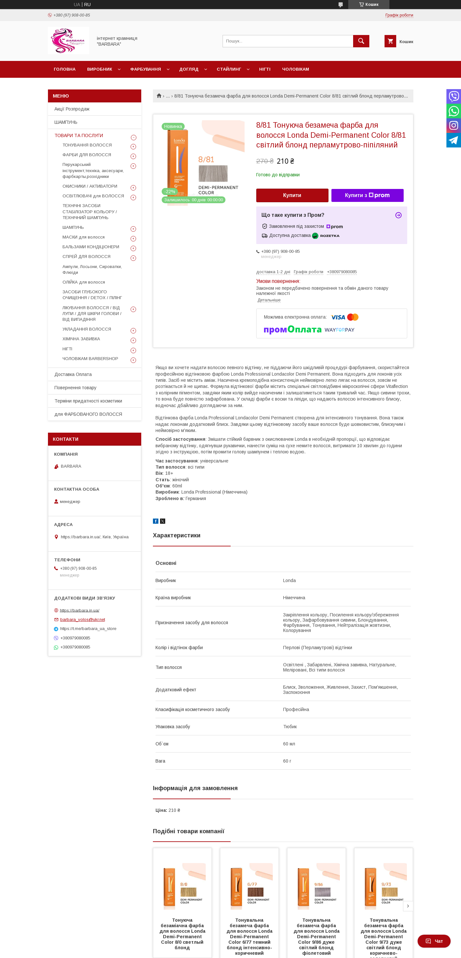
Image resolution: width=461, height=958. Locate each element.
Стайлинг (229, 69)
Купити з (367, 195)
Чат (434, 941)
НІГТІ (67, 348)
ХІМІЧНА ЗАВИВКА (81, 338)
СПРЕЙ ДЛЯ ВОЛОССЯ (86, 256)
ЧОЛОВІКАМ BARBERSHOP (90, 358)
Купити (292, 195)
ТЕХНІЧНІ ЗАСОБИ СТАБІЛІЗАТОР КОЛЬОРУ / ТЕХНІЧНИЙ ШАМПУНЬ (90, 211)
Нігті (265, 69)
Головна (64, 69)
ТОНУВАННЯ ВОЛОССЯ (87, 145)
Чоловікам (295, 69)
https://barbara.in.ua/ (79, 610)
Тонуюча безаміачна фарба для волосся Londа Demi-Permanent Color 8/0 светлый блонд (183, 933)
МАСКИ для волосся (84, 237)
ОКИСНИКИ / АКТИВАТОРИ (90, 186)
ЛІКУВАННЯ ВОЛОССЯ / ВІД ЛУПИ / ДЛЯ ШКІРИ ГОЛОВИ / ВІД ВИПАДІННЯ (92, 313)
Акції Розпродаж (71, 108)
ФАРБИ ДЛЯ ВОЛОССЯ (87, 154)
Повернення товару (75, 387)
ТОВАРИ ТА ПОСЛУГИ (78, 135)
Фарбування (145, 69)
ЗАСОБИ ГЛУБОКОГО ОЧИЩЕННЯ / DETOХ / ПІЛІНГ (92, 294)
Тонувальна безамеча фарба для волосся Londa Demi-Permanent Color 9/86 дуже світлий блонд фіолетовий (317, 936)
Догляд (189, 69)
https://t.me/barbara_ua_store (88, 628)
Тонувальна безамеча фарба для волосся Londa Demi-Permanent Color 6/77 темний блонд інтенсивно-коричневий (250, 936)
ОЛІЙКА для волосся (84, 282)
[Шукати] (361, 41)
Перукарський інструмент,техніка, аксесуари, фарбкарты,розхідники (93, 170)
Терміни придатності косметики (88, 400)
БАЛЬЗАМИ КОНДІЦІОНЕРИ (91, 246)
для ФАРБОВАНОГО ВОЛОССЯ (88, 414)
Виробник (99, 69)
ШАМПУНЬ (65, 122)
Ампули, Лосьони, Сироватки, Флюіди (92, 269)
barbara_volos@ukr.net (82, 619)
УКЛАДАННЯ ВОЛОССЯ (87, 329)
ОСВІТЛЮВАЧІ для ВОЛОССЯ (93, 195)
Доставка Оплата (73, 374)
